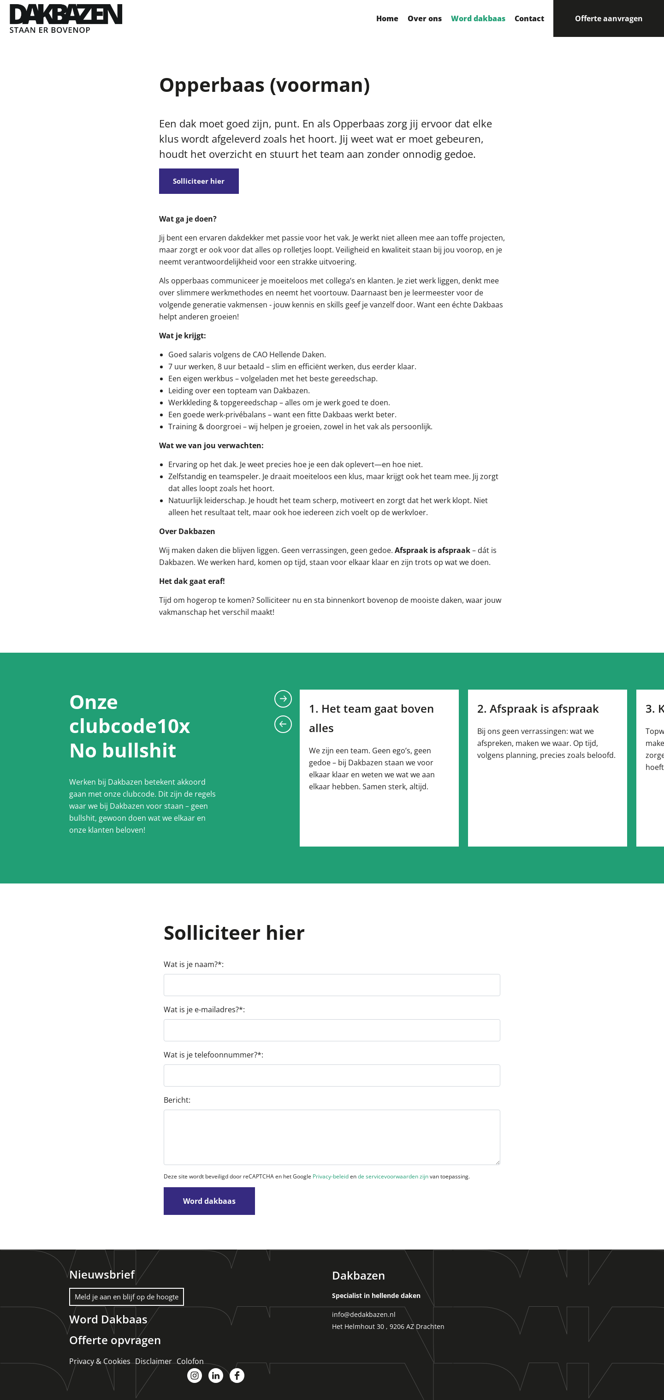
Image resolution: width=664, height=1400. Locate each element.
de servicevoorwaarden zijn (393, 1179)
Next (283, 701)
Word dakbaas (209, 1204)
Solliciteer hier (204, 182)
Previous (283, 726)
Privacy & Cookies (99, 1363)
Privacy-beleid (331, 1179)
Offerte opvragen (115, 1341)
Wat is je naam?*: (194, 967)
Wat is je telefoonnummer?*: (213, 1057)
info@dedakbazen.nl (364, 1317)
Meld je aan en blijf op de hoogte (131, 1299)
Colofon (190, 1363)
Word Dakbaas (108, 1322)
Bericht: (177, 1103)
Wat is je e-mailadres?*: (204, 1012)
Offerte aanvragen (609, 18)
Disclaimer (153, 1363)
